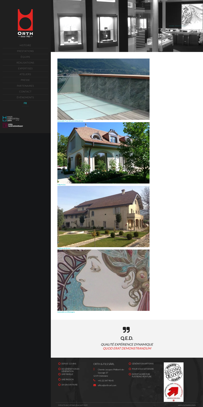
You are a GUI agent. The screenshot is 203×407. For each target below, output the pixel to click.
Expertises (25, 68)
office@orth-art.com (107, 385)
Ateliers (25, 74)
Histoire (25, 45)
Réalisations (25, 62)
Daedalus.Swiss (190, 405)
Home (172, 26)
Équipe (25, 56)
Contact (25, 91)
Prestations (25, 51)
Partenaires (25, 85)
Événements (25, 97)
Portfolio (180, 26)
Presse (25, 80)
